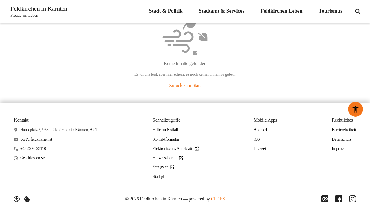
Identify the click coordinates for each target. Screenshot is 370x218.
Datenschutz (342, 139)
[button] (32, 158)
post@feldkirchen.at (36, 139)
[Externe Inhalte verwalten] (27, 199)
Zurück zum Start (185, 85)
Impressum (340, 148)
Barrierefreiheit (344, 130)
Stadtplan (160, 176)
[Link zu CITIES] (324, 198)
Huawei (260, 148)
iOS (257, 139)
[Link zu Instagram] (352, 198)
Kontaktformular (166, 139)
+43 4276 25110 (33, 148)
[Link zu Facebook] (338, 198)
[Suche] (358, 11)
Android (260, 130)
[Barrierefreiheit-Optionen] (17, 199)
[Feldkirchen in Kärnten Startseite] (37, 11)
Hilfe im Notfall (165, 130)
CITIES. (218, 198)
